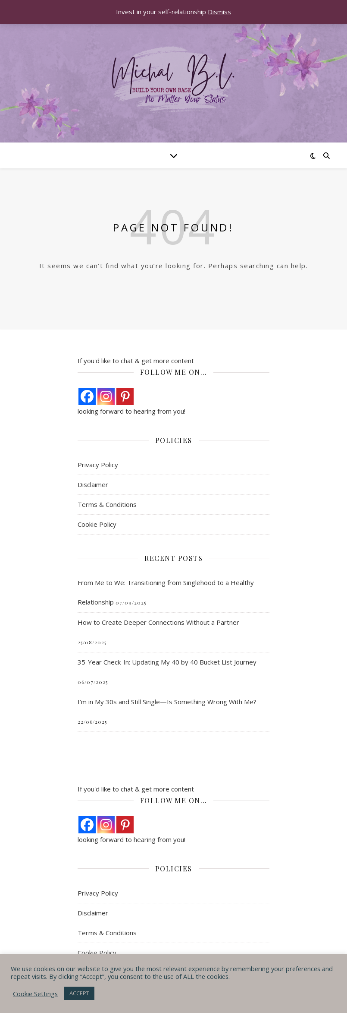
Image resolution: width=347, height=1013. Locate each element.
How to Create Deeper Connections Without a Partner (158, 622)
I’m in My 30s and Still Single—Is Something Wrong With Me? (167, 701)
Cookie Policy (97, 524)
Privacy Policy (98, 464)
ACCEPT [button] (79, 993)
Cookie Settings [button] (35, 993)
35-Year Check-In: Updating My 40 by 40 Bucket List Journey (167, 662)
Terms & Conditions (107, 504)
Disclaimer (93, 484)
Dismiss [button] (219, 11)
